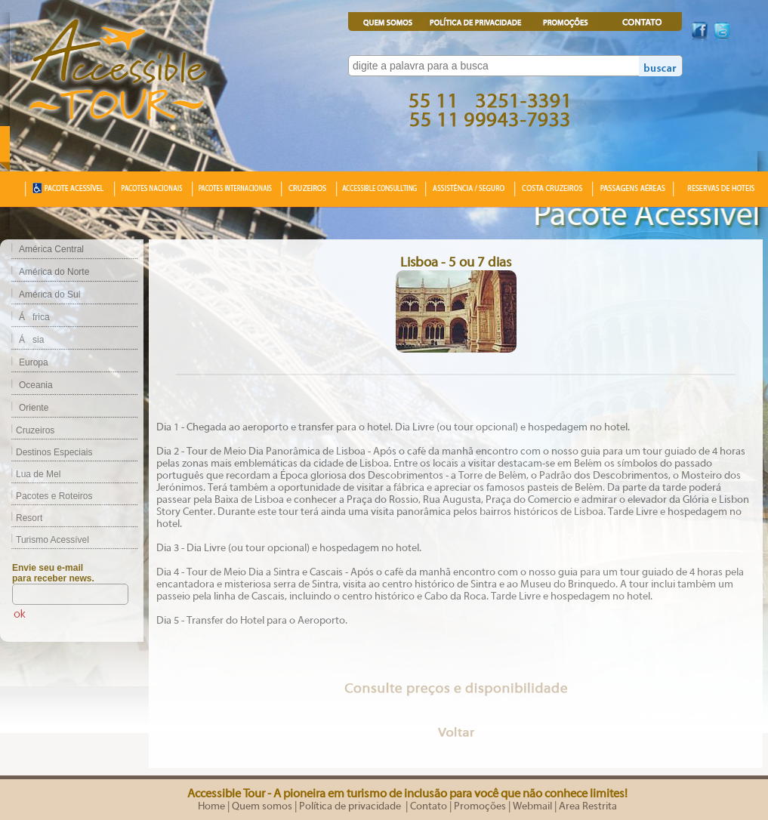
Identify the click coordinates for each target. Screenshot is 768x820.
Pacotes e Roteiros (46, 496)
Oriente (33, 407)
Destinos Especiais (46, 452)
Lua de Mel (30, 474)
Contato (428, 806)
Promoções (480, 806)
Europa (33, 362)
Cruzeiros (27, 430)
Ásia (31, 339)
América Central (51, 249)
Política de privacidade (351, 806)
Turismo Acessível (44, 540)
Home (211, 806)
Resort (21, 518)
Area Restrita (588, 806)
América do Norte (54, 272)
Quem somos (262, 806)
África (34, 317)
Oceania (36, 385)
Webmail (532, 806)
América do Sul (49, 294)
